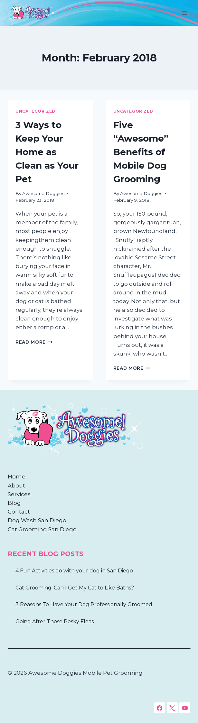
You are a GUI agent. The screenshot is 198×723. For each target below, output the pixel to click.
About (16, 485)
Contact (19, 511)
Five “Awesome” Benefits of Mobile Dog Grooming (140, 151)
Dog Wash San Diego (37, 520)
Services (19, 494)
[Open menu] (184, 13)
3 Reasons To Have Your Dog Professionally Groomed (83, 604)
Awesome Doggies (43, 193)
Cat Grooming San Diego (42, 529)
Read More (33, 342)
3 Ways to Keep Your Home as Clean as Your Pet (47, 151)
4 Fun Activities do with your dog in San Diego (74, 571)
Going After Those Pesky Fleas (54, 621)
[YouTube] (184, 707)
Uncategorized (35, 111)
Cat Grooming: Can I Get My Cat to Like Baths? (74, 588)
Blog (14, 503)
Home (16, 476)
